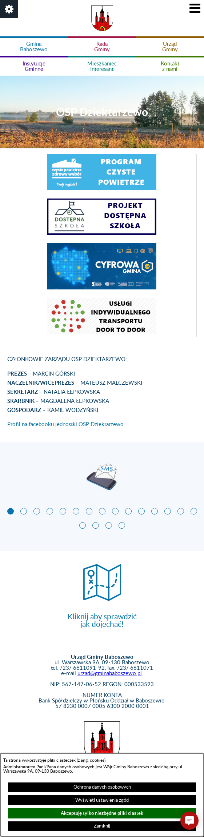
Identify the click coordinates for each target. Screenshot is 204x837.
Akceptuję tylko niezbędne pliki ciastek (102, 813)
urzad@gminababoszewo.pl (109, 673)
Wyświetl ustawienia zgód (102, 800)
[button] (9, 9)
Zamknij (102, 826)
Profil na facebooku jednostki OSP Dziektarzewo (65, 424)
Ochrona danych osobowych (102, 787)
